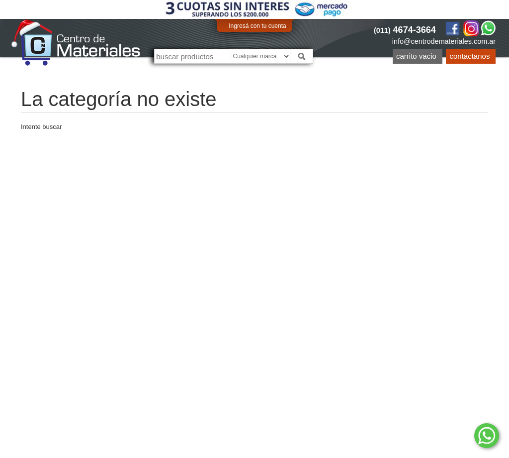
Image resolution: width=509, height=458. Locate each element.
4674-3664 (405, 30)
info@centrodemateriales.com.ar (444, 41)
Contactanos (470, 56)
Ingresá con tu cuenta (257, 25)
